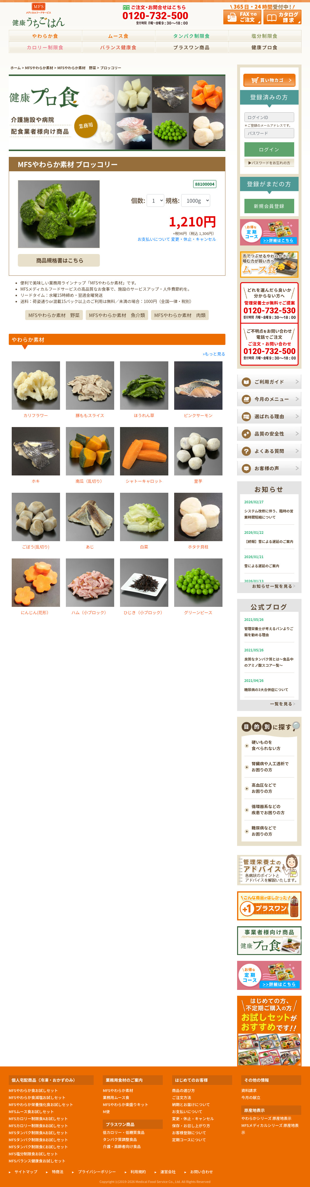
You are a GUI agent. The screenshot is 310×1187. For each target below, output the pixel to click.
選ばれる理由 (270, 416)
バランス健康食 (118, 47)
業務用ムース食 (116, 1097)
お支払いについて (154, 239)
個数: (139, 200)
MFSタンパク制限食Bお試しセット (38, 1139)
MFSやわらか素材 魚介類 (117, 326)
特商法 (57, 1171)
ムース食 (118, 35)
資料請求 (248, 1090)
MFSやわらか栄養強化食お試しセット (41, 1104)
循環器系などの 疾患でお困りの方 (268, 809)
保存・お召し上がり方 (191, 1125)
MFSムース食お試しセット (31, 1111)
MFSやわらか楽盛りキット (125, 1104)
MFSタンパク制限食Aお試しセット (38, 1132)
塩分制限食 (264, 35)
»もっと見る (214, 365)
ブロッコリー (110, 67)
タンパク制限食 (191, 35)
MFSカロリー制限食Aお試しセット (38, 1118)
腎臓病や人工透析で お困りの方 (270, 767)
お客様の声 (267, 468)
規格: (173, 200)
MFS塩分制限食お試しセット (33, 1153)
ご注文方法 (181, 1097)
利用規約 (138, 1171)
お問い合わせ (201, 1171)
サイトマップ (26, 1171)
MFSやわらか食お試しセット (33, 1090)
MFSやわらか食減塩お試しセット (37, 1097)
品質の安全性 (270, 433)
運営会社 (168, 1171)
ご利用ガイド (270, 381)
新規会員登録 (269, 205)
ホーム (15, 67)
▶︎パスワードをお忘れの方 (269, 162)
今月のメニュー (272, 398)
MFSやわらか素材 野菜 (76, 67)
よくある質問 (270, 450)
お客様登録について (189, 1132)
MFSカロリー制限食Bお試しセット (38, 1125)
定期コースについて (189, 1139)
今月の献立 (250, 1097)
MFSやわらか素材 (39, 67)
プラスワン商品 (191, 47)
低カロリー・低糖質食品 (124, 1132)
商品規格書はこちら (60, 260)
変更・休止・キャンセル (193, 239)
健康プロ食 (264, 47)
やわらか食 (45, 35)
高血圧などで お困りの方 (264, 788)
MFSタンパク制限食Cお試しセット (38, 1146)
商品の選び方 (183, 1090)
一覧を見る (281, 704)
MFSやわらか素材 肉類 (179, 326)
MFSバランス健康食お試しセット (37, 1161)
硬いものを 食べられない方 (266, 745)
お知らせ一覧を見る (272, 586)
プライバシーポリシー (97, 1171)
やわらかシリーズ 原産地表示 (266, 1118)
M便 (106, 1111)
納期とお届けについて (191, 1104)
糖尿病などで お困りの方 (264, 831)
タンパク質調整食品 (120, 1139)
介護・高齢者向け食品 (122, 1146)
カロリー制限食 (45, 47)
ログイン (269, 149)
